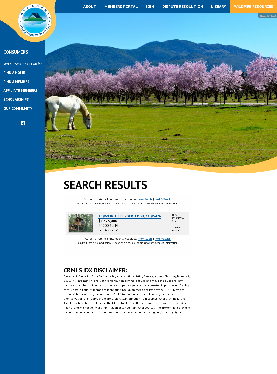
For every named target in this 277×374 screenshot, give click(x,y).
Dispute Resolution (182, 6)
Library (218, 6)
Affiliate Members (20, 90)
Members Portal (121, 6)
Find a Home (14, 72)
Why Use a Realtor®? (22, 63)
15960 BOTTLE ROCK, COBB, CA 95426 (129, 216)
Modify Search (163, 199)
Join (150, 6)
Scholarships (16, 99)
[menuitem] (22, 63)
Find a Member (16, 81)
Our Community (17, 108)
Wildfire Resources (253, 6)
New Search (145, 199)
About (89, 6)
